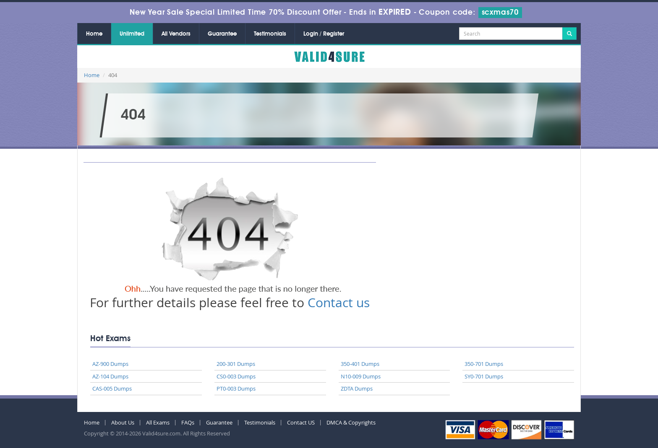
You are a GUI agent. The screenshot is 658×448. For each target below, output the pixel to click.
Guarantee (222, 34)
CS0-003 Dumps (236, 376)
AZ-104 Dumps (110, 376)
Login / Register (323, 34)
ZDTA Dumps (357, 388)
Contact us (339, 302)
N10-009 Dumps (361, 376)
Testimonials (270, 34)
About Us (122, 422)
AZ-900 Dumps (110, 364)
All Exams (158, 422)
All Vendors (176, 34)
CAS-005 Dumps (112, 388)
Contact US (301, 422)
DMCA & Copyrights (351, 422)
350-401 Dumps (360, 364)
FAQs (187, 422)
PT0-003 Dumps (236, 388)
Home (94, 34)
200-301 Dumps (236, 364)
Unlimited (132, 34)
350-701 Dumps (484, 364)
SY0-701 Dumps (484, 376)
